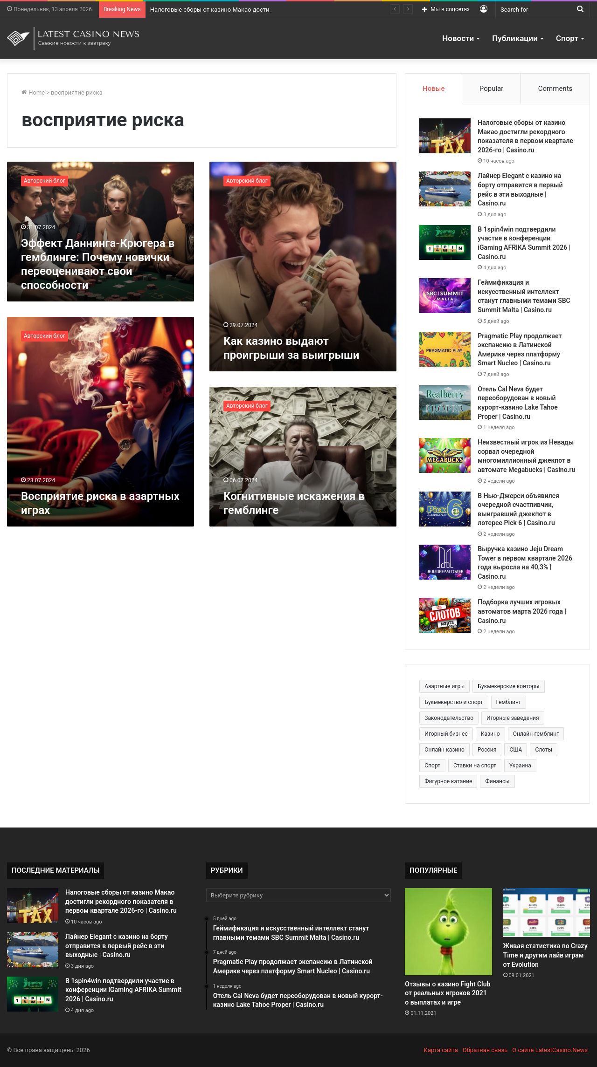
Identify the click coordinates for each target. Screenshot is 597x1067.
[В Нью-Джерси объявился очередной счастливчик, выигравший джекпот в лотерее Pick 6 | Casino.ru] (445, 509)
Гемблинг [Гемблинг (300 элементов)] (508, 702)
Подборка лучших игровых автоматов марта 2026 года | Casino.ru (522, 611)
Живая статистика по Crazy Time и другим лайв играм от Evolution (545, 955)
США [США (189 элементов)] (515, 749)
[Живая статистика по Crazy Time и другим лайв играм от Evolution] (546, 912)
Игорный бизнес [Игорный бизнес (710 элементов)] (445, 734)
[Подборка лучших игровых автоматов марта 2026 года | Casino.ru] (445, 615)
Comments (555, 88)
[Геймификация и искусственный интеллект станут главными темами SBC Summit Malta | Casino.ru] (445, 295)
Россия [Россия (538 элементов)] (487, 749)
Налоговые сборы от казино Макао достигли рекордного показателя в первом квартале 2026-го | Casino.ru (121, 901)
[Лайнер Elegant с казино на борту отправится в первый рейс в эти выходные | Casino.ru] (445, 188)
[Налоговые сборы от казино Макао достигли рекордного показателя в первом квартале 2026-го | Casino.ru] (445, 135)
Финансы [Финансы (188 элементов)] (497, 781)
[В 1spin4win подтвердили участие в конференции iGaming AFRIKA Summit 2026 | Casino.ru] (445, 242)
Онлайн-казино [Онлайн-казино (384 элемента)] (444, 749)
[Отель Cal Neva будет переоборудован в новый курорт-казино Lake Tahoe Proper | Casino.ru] (445, 402)
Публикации (515, 38)
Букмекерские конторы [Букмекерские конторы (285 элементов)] (508, 686)
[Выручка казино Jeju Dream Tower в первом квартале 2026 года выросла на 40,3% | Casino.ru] (445, 562)
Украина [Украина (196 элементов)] (520, 765)
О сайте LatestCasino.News (550, 1049)
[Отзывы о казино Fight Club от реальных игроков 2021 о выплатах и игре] (448, 931)
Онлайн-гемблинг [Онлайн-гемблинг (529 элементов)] (536, 734)
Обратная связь (485, 1049)
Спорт (567, 38)
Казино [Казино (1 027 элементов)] (490, 734)
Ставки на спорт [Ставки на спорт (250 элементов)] (474, 765)
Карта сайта (441, 1049)
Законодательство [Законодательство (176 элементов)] (448, 718)
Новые (433, 88)
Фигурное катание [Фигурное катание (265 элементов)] (448, 781)
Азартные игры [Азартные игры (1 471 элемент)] (444, 686)
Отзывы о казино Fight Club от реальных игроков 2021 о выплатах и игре (447, 993)
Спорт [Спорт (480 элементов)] (432, 765)
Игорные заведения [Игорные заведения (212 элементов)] (512, 718)
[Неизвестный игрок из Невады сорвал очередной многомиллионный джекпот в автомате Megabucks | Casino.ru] (445, 455)
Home (33, 92)
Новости (458, 38)
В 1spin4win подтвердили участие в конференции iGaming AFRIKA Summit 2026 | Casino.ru (123, 990)
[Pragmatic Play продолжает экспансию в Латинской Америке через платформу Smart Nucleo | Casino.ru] (445, 349)
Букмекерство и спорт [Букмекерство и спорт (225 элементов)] (453, 702)
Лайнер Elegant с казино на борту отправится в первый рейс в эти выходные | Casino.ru (116, 945)
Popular (491, 88)
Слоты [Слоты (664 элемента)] (543, 749)
